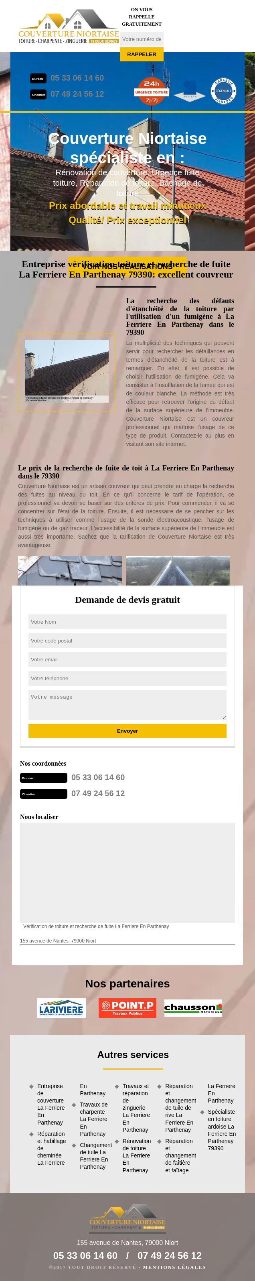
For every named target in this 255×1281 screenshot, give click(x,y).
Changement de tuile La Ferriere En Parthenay (94, 1156)
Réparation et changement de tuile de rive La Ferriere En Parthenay (179, 1108)
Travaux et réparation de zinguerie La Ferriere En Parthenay (136, 1108)
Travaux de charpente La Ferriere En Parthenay (94, 1119)
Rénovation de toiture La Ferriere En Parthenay (137, 1156)
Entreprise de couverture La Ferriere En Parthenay (51, 1104)
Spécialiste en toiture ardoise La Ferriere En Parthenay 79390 (222, 1130)
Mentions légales (174, 1267)
